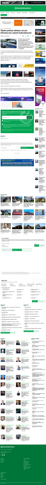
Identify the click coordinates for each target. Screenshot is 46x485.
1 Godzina (41, 245)
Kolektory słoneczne (22, 285)
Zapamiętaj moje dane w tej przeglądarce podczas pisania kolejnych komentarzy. (14, 150)
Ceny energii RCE (32, 12)
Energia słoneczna (26, 461)
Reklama (2, 477)
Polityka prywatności (3, 472)
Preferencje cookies (3, 479)
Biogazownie (4, 284)
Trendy (25, 460)
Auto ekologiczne (8, 28)
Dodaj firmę (35, 301)
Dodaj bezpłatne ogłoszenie (5, 332)
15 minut (36, 245)
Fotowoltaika (4, 285)
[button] (44, 13)
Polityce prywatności (8, 145)
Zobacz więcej (41, 301)
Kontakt (2, 474)
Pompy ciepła (29, 285)
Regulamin (13, 142)
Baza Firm (7, 12)
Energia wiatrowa (39, 284)
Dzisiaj (17, 250)
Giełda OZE (19, 12)
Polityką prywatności (29, 142)
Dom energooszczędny (27, 464)
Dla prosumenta (24, 12)
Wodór (25, 469)
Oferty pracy (13, 12)
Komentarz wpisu (24, 147)
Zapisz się (29, 117)
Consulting (21, 284)
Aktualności (2, 28)
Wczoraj (7, 250)
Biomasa (11, 284)
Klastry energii (12, 285)
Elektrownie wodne (30, 284)
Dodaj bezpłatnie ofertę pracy (28, 331)
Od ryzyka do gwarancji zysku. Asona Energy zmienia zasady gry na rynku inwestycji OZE (14, 17)
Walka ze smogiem (26, 468)
